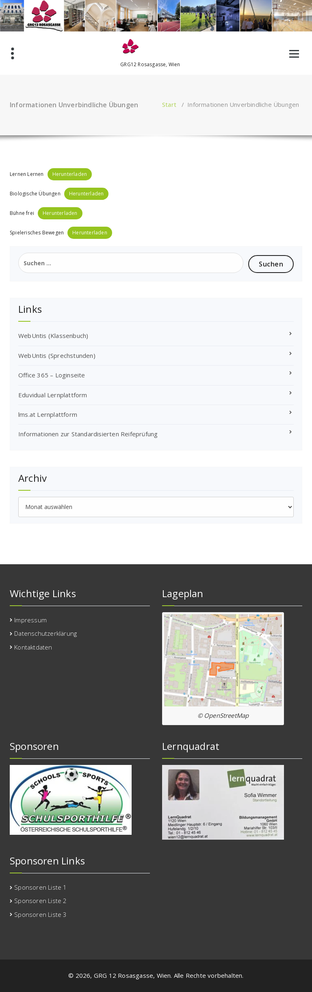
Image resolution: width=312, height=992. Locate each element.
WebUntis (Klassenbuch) (53, 335)
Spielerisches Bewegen (37, 232)
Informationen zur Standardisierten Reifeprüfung (88, 434)
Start (169, 104)
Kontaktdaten (33, 647)
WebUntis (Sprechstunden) (56, 355)
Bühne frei (22, 213)
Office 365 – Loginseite (51, 375)
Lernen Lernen (27, 174)
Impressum (30, 620)
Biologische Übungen (35, 193)
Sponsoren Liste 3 (40, 914)
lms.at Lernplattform (47, 414)
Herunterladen (69, 174)
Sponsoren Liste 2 (40, 901)
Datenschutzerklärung (45, 633)
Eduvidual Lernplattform (52, 395)
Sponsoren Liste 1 (40, 887)
